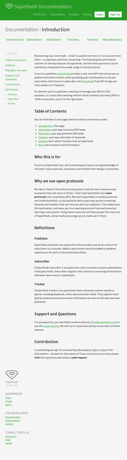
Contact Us (10, 436)
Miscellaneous (112, 40)
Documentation (13, 417)
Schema (92, 40)
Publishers (39, 14)
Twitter (8, 443)
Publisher (12, 94)
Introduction (15, 40)
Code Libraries (12, 420)
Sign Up (115, 14)
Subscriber (13, 98)
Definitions (11, 89)
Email (7, 439)
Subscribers (57, 14)
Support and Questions (12, 77)
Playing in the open (16, 70)
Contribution (12, 84)
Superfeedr (64, 73)
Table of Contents (15, 60)
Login (99, 14)
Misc (40, 144)
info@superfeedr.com (103, 322)
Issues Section (51, 326)
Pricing (87, 14)
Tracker (11, 103)
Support (9, 423)
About (8, 397)
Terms (8, 404)
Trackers (74, 14)
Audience (10, 65)
